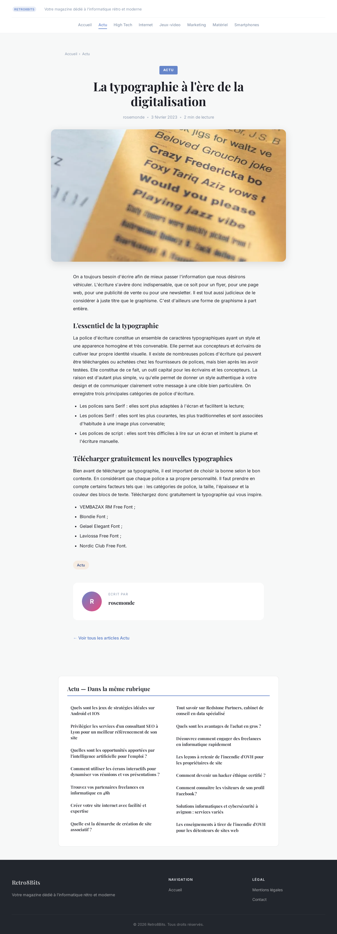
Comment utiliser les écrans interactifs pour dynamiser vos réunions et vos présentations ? (115, 771)
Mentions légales (267, 889)
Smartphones (246, 24)
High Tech (123, 24)
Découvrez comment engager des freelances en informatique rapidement (218, 741)
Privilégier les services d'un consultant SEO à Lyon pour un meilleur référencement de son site (114, 732)
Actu (102, 24)
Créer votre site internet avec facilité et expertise (108, 808)
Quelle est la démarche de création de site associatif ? (111, 826)
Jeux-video (170, 24)
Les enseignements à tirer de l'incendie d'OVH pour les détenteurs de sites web (221, 827)
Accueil (85, 24)
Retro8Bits (26, 882)
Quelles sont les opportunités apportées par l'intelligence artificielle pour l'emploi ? (113, 753)
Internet (146, 24)
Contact (259, 899)
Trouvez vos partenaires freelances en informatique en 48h (107, 790)
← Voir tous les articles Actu (101, 638)
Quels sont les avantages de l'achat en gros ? (218, 726)
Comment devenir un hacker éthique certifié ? (220, 775)
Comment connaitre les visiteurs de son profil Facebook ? (220, 790)
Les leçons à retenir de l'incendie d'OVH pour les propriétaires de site (220, 759)
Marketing (196, 24)
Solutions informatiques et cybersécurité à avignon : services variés (217, 809)
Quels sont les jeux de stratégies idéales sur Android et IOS (113, 710)
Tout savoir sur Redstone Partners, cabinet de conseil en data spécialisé (220, 710)
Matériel (220, 24)
